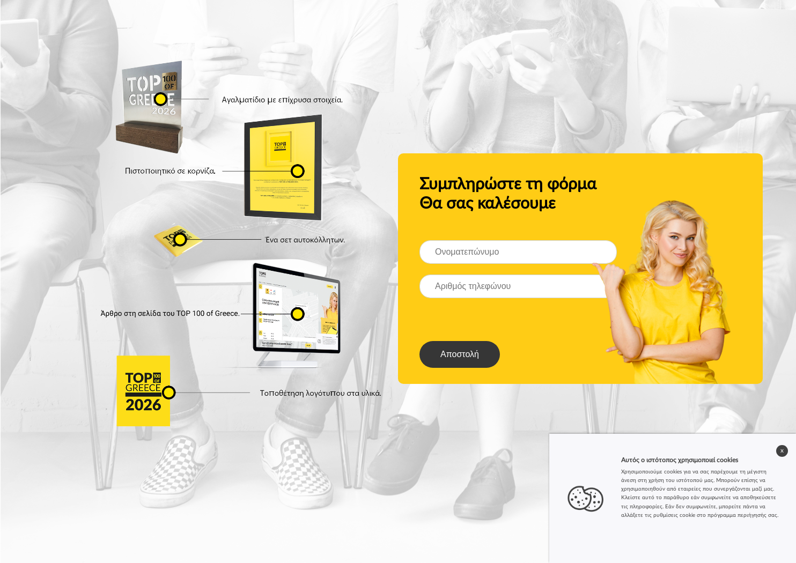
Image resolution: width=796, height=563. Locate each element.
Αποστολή (459, 354)
